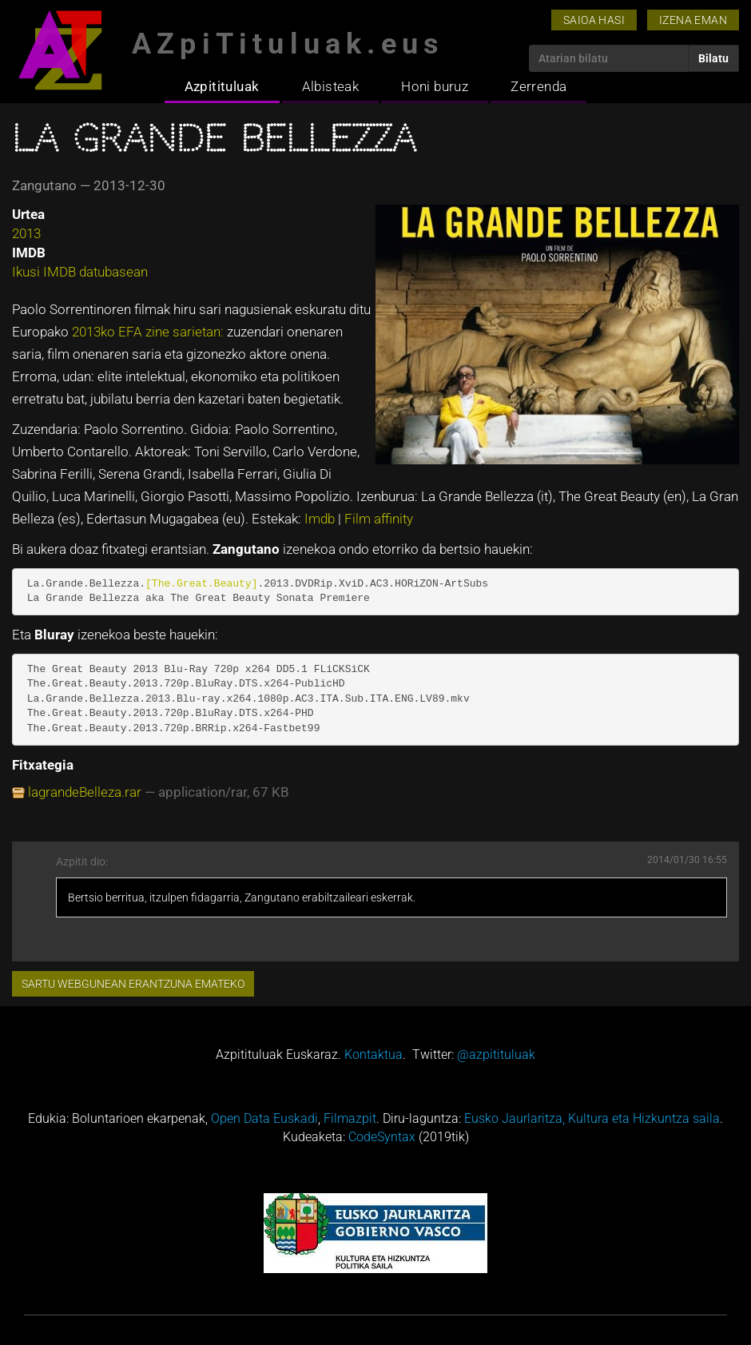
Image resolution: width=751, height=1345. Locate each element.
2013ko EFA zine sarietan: (149, 332)
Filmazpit (350, 1118)
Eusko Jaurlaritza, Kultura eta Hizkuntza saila (592, 1118)
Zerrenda (538, 86)
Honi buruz (434, 86)
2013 (26, 233)
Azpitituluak (222, 86)
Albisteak (331, 86)
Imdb (321, 519)
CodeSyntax (381, 1136)
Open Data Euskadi (264, 1118)
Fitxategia (43, 765)
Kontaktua (373, 1054)
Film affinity (378, 519)
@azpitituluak (496, 1054)
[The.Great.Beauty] (201, 584)
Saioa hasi (594, 20)
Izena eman (693, 20)
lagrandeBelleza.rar (84, 792)
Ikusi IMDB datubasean (80, 272)
